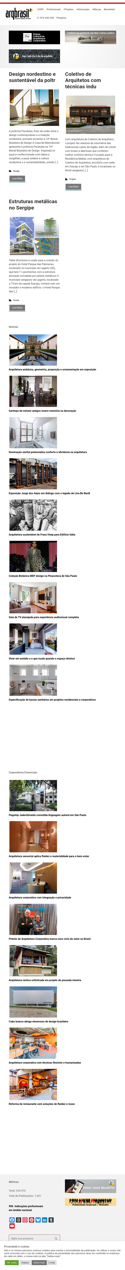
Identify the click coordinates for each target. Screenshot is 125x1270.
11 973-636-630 (45, 18)
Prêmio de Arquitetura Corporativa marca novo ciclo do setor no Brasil (49, 938)
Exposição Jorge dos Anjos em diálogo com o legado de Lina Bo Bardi (49, 493)
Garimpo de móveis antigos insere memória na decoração (42, 410)
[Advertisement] (29, 741)
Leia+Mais (17, 178)
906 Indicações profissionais (26, 1206)
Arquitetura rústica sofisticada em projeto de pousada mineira (45, 980)
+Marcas (96, 9)
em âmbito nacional (20, 1210)
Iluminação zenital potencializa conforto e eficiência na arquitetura (48, 452)
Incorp (16, 300)
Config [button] (52, 1262)
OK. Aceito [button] (12, 1262)
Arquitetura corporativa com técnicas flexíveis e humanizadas (45, 1062)
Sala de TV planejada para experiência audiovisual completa (44, 617)
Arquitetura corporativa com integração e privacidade (40, 897)
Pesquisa (61, 18)
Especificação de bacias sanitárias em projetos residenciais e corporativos (52, 699)
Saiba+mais (39, 1262)
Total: (12, 1190)
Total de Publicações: (22, 1195)
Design (16, 171)
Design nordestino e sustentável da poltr (32, 77)
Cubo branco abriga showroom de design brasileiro (38, 1021)
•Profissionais (53, 9)
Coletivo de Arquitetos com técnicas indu (83, 80)
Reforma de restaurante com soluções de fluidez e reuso (42, 1104)
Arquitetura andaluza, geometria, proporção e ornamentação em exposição (52, 369)
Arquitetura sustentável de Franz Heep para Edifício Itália (42, 534)
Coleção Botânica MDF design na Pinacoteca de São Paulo (43, 575)
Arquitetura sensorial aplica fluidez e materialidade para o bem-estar (49, 856)
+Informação (83, 9)
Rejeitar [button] (25, 1262)
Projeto (72, 179)
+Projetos (68, 9)
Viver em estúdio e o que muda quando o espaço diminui (42, 658)
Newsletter (109, 9)
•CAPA (40, 9)
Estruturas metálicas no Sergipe (33, 204)
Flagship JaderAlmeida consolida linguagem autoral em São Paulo (47, 815)
